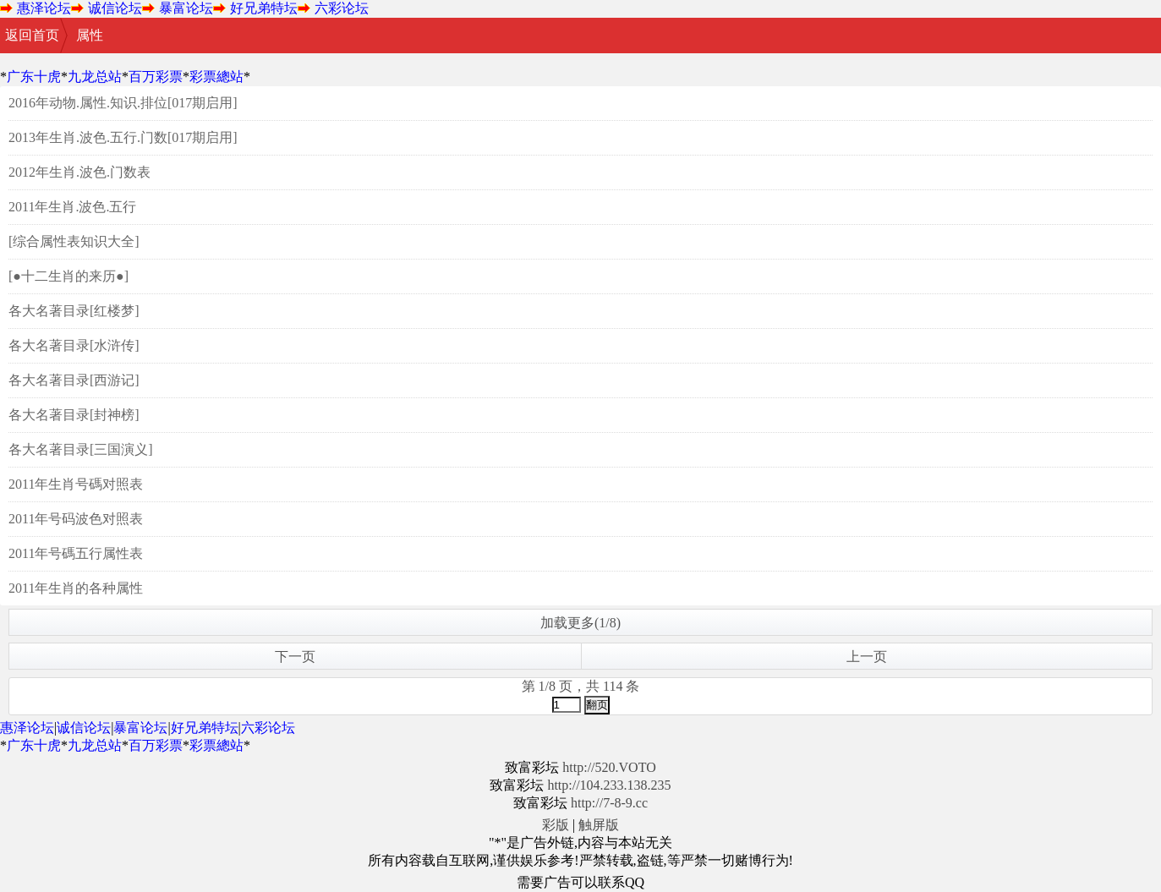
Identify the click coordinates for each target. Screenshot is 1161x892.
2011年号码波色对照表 (75, 519)
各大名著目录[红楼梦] (74, 311)
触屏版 (598, 825)
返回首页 (32, 35)
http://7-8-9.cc (609, 803)
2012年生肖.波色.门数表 (79, 172)
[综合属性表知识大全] (74, 241)
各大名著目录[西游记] (74, 380)
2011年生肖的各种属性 (75, 588)
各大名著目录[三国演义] (80, 449)
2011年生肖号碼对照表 (75, 484)
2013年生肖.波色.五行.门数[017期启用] (123, 137)
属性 (89, 35)
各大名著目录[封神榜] (74, 415)
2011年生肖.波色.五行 (72, 207)
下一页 (295, 656)
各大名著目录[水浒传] (74, 345)
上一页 (866, 656)
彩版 (555, 825)
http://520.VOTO (608, 767)
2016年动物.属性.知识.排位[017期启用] (123, 103)
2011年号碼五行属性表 (75, 553)
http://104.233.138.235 (609, 785)
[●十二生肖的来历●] (68, 276)
